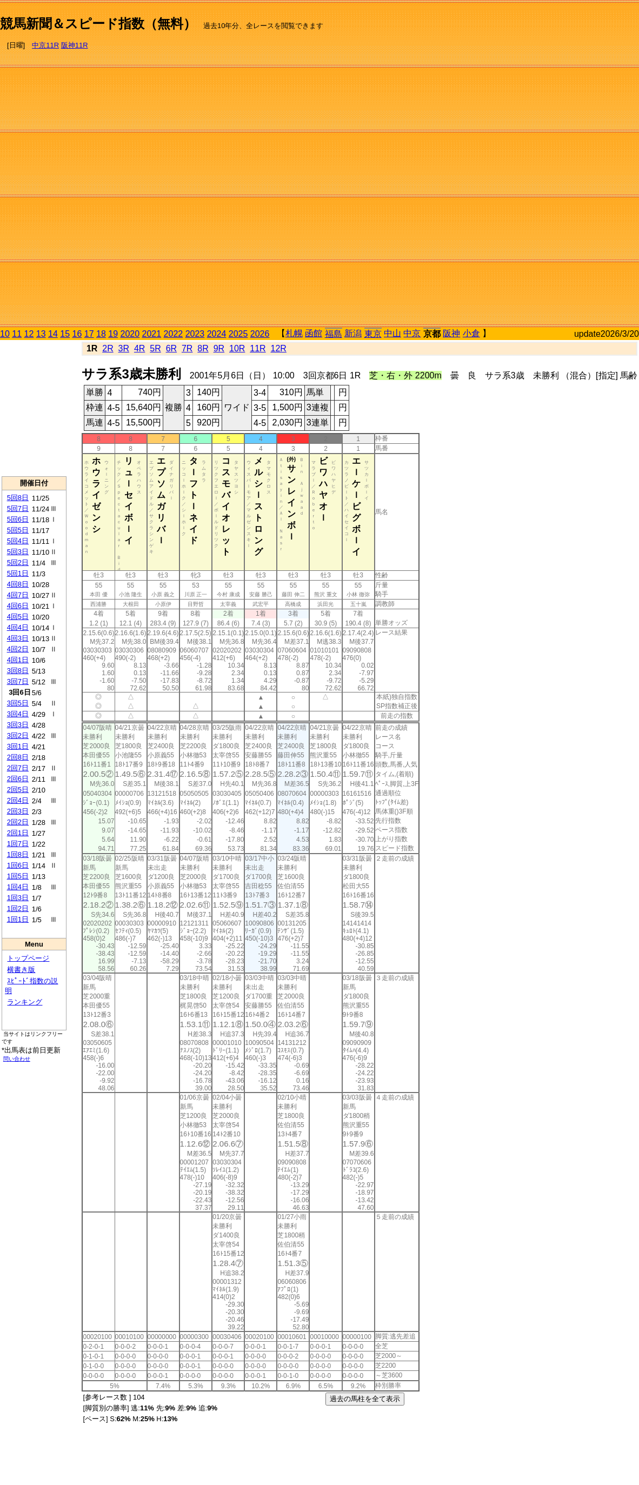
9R (219, 348)
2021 (152, 333)
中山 (392, 333)
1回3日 (18, 898)
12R (279, 348)
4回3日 (18, 638)
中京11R (45, 45)
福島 (333, 333)
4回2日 (18, 649)
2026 (260, 333)
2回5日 (18, 789)
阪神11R (74, 45)
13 (41, 333)
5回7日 (18, 508)
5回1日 (18, 573)
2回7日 (18, 768)
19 (113, 333)
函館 (313, 333)
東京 (373, 333)
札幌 (294, 333)
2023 (195, 333)
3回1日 (18, 746)
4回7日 (18, 595)
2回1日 (18, 833)
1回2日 (18, 908)
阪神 (451, 333)
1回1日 (18, 919)
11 (17, 333)
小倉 (471, 333)
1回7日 (18, 844)
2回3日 (18, 811)
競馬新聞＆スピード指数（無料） (98, 23)
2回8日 (18, 757)
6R (171, 348)
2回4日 (18, 800)
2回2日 (18, 822)
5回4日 (18, 541)
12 (29, 333)
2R (107, 348)
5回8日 (18, 498)
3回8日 (18, 671)
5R (155, 348)
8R (202, 348)
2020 (130, 333)
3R (123, 348)
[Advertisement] (593, 165)
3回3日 (18, 725)
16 (77, 333)
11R (257, 348)
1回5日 (18, 876)
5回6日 (18, 519)
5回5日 (18, 530)
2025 (238, 333)
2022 (173, 333)
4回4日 (18, 627)
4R (139, 348)
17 (89, 333)
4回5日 (18, 616)
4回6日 (18, 606)
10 (5, 333)
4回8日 (18, 584)
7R (187, 348)
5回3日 (18, 552)
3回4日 (18, 714)
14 (53, 333)
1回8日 (18, 854)
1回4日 (18, 887)
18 (101, 333)
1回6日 (18, 865)
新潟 (353, 333)
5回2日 (18, 562)
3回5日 (18, 703)
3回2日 (18, 735)
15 (65, 333)
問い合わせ (16, 1059)
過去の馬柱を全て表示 (365, 1399)
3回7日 (18, 681)
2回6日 (18, 779)
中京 (412, 333)
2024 (217, 333)
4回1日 (18, 660)
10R (237, 348)
